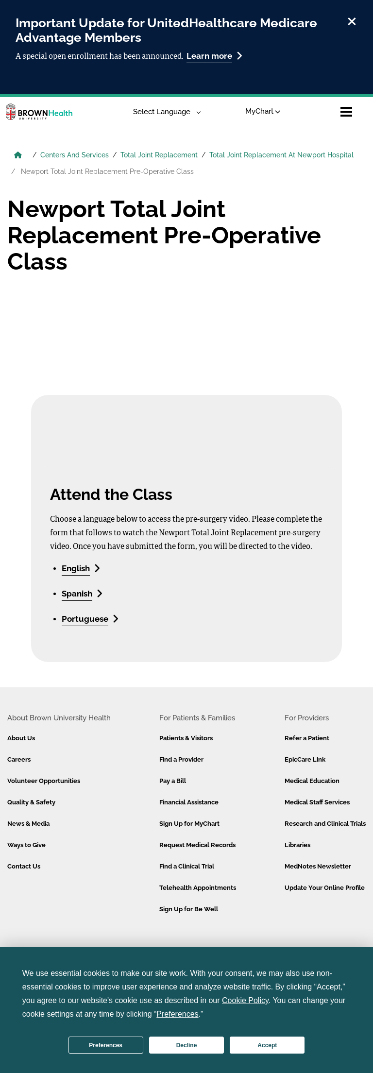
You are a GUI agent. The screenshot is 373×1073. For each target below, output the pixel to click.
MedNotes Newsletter (318, 866)
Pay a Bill (172, 780)
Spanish (82, 593)
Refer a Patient (307, 738)
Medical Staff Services (317, 802)
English (81, 568)
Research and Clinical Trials (325, 823)
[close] (351, 20)
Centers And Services (74, 155)
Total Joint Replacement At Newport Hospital (281, 155)
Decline (186, 1045)
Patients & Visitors (186, 738)
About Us (21, 738)
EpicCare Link (305, 759)
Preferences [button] (177, 1014)
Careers (19, 759)
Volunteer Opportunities (43, 780)
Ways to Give (26, 845)
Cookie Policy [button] (245, 1000)
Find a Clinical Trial (186, 866)
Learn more (214, 56)
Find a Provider (181, 759)
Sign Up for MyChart (189, 823)
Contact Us (23, 866)
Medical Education (312, 780)
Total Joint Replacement (159, 155)
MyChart (263, 111)
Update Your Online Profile (325, 887)
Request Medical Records (197, 845)
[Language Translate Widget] (163, 112)
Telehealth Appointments (197, 887)
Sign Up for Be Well (188, 909)
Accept (267, 1045)
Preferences (105, 1045)
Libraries (297, 845)
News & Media (28, 823)
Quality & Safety (31, 802)
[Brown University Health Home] (18, 156)
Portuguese (90, 618)
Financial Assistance (189, 802)
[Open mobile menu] (346, 111)
